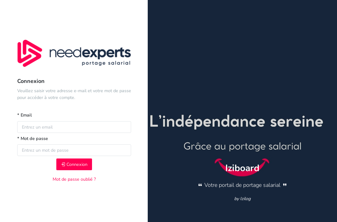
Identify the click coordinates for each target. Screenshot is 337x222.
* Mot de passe (32, 138)
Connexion (74, 164)
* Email (24, 115)
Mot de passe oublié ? (74, 179)
